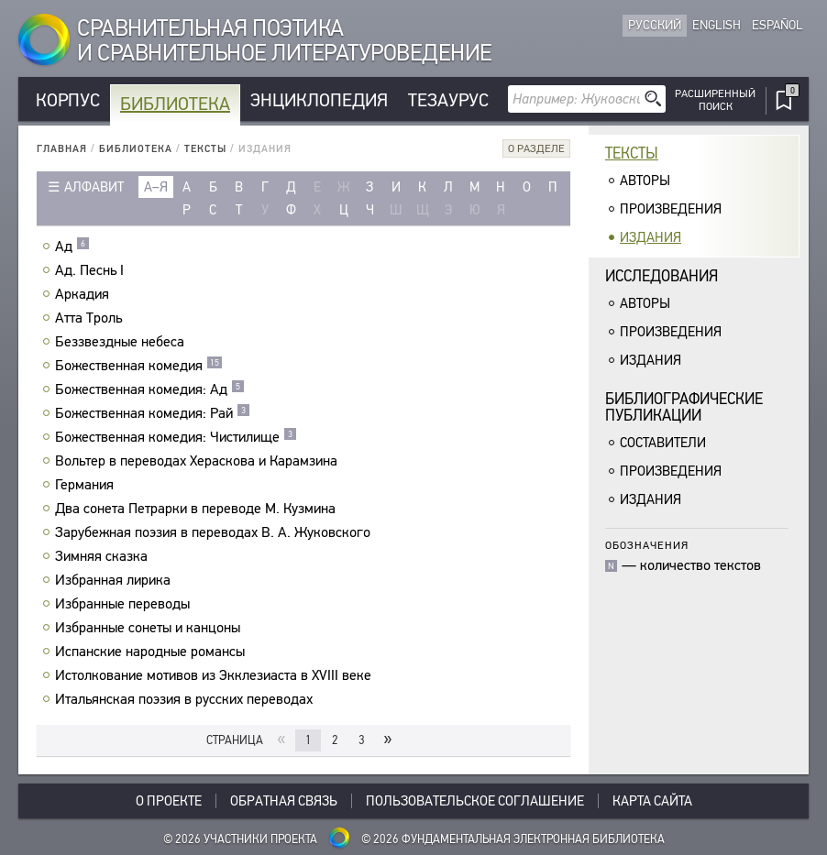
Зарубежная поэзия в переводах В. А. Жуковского (215, 532)
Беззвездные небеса (122, 342)
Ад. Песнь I (91, 270)
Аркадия (84, 294)
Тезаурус (448, 100)
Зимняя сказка (103, 556)
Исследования (661, 276)
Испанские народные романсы (152, 651)
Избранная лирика (115, 580)
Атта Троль (91, 318)
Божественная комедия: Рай (152, 413)
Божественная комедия (139, 365)
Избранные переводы (124, 604)
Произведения (671, 209)
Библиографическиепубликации (684, 407)
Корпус (68, 100)
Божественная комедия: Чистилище (176, 437)
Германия (86, 485)
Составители (663, 442)
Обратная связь (283, 801)
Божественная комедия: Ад (150, 389)
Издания (650, 237)
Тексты (205, 149)
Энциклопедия (319, 100)
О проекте (169, 801)
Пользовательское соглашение (475, 801)
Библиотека (175, 104)
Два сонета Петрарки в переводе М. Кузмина (197, 508)
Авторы (645, 180)
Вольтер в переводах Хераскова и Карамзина (198, 461)
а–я (156, 187)
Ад (72, 246)
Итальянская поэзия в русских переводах (186, 699)
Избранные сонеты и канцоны (150, 627)
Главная (62, 149)
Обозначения (647, 545)
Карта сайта (652, 801)
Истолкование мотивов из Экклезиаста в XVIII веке (215, 675)
